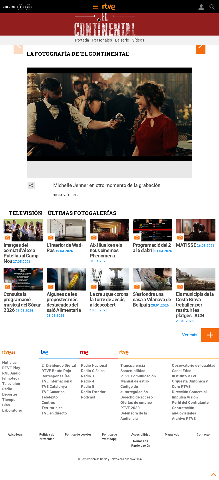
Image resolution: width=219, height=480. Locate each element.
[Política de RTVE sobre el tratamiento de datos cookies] (78, 434)
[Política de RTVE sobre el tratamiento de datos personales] (47, 436)
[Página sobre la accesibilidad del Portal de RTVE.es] (140, 434)
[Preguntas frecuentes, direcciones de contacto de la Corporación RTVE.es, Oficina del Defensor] (203, 434)
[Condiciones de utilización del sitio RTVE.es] (15, 434)
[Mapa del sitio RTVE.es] (172, 434)
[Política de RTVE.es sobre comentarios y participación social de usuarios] (140, 443)
